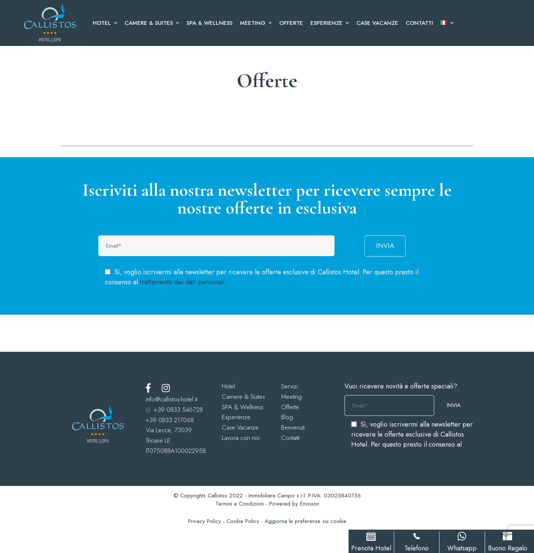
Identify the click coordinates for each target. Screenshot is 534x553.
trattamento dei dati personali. (183, 282)
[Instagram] (165, 387)
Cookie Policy (243, 521)
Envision (309, 504)
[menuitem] (445, 23)
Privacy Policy (204, 521)
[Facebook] (148, 387)
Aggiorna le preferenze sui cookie (305, 521)
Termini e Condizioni (239, 504)
